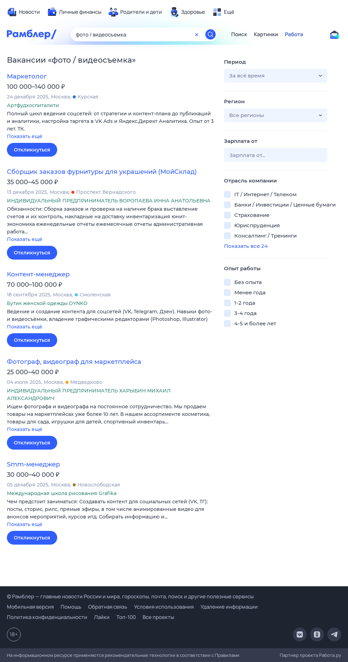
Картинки (266, 34)
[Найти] (210, 34)
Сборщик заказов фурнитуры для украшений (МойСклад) (102, 172)
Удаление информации (229, 606)
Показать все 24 (246, 246)
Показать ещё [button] (24, 136)
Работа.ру (330, 655)
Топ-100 (126, 617)
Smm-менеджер (33, 464)
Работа (294, 34)
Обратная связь (107, 606)
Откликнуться (32, 150)
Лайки (102, 617)
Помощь (71, 606)
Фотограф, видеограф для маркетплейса (74, 362)
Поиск (239, 34)
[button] (110, 125)
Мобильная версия (30, 606)
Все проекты (158, 617)
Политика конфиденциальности (47, 617)
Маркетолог (27, 76)
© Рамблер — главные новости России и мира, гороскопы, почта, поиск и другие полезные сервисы (130, 596)
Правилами (227, 655)
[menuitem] (23, 12)
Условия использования (164, 606)
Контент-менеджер (38, 274)
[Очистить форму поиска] (197, 34)
